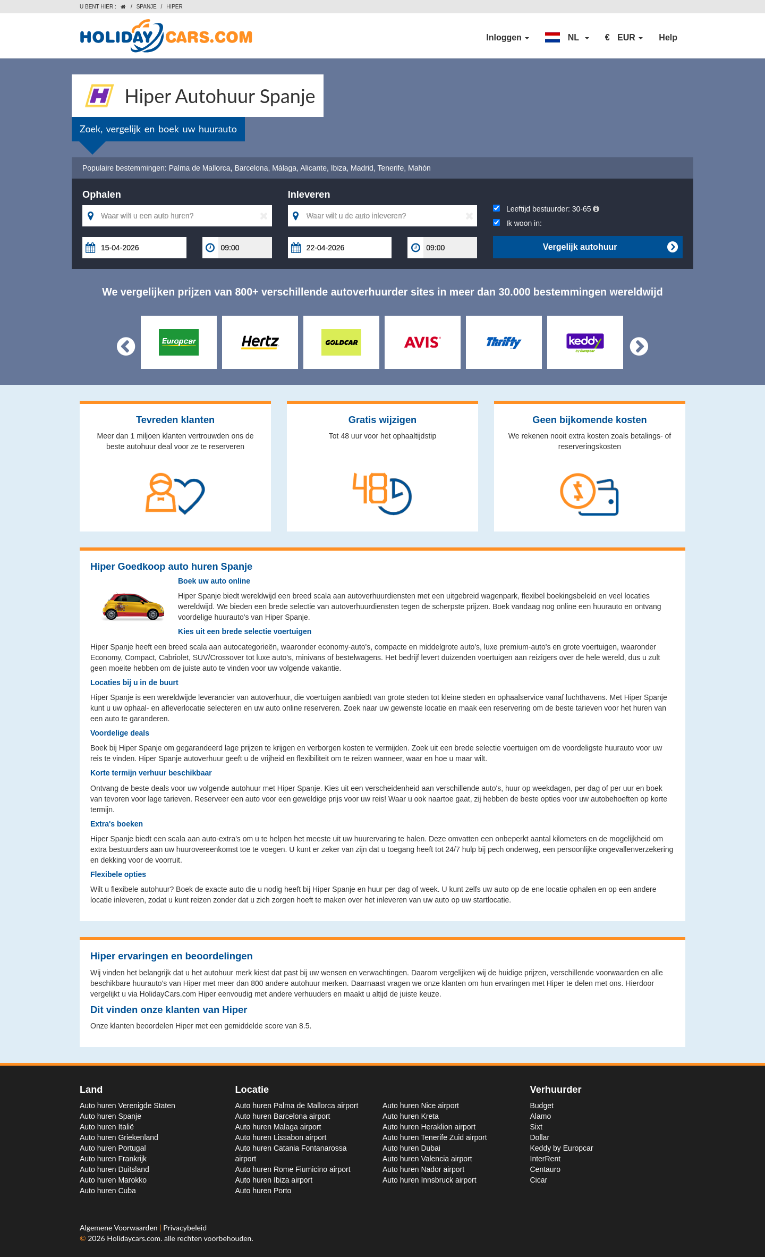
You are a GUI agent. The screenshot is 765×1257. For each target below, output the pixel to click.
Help (668, 37)
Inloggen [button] (507, 37)
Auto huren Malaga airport (278, 1127)
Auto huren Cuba (108, 1190)
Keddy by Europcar (561, 1148)
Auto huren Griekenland (119, 1137)
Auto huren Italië (107, 1127)
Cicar (539, 1180)
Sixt (536, 1127)
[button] (567, 37)
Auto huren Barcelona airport (282, 1116)
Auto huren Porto (263, 1190)
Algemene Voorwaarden (119, 1227)
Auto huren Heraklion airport (428, 1127)
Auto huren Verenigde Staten (127, 1105)
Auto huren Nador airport (423, 1169)
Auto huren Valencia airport (427, 1158)
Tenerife (390, 168)
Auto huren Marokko (113, 1180)
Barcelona (251, 168)
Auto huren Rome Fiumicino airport (293, 1169)
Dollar (540, 1137)
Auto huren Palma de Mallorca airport (297, 1105)
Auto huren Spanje (110, 1116)
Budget (542, 1105)
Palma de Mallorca (200, 168)
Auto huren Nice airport (420, 1105)
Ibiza (339, 168)
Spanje (147, 7)
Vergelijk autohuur (610, 247)
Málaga (284, 168)
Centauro (545, 1169)
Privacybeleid (185, 1227)
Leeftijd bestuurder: (546, 209)
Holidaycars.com (133, 1238)
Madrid (362, 168)
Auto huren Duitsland (114, 1169)
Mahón (419, 168)
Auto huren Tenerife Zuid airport (434, 1137)
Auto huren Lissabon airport (281, 1137)
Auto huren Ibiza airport (274, 1180)
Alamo (540, 1116)
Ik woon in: (517, 223)
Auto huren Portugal (113, 1148)
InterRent (545, 1158)
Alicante (313, 168)
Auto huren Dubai (411, 1148)
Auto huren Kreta (410, 1116)
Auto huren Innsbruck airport (429, 1180)
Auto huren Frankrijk (113, 1158)
